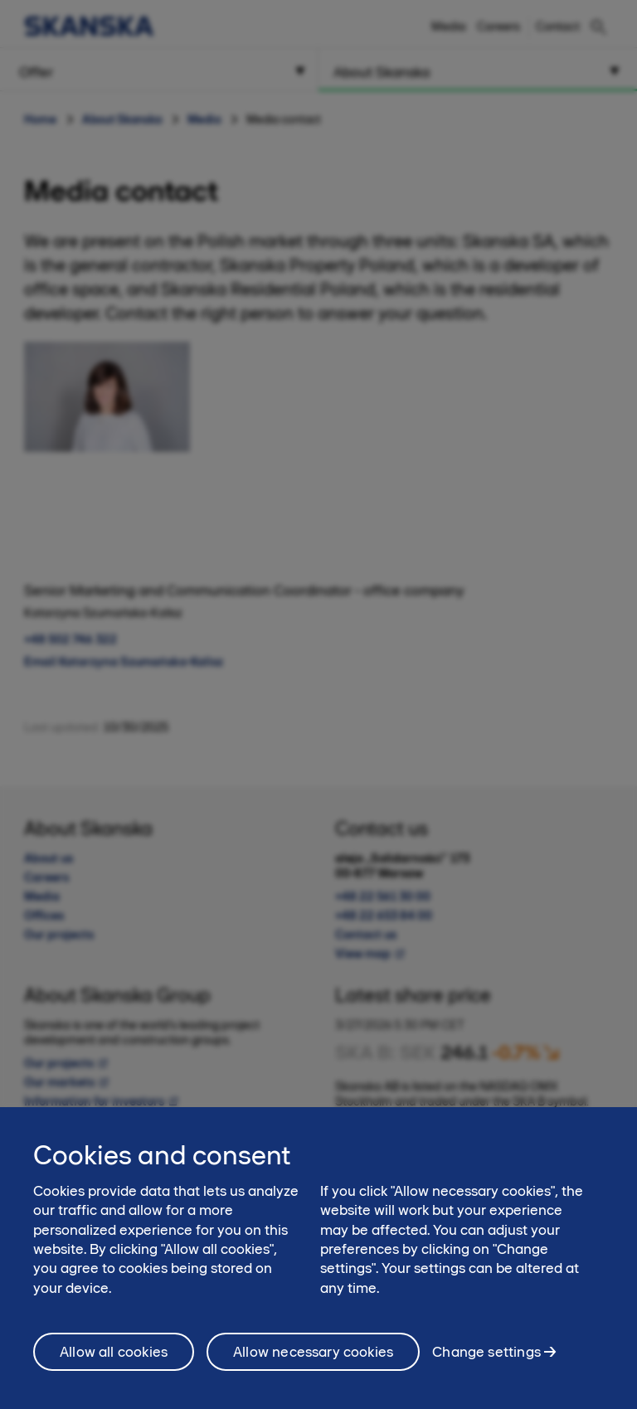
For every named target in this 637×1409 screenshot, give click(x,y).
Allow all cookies (114, 1359)
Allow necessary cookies (313, 1359)
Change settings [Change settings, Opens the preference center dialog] (486, 1359)
